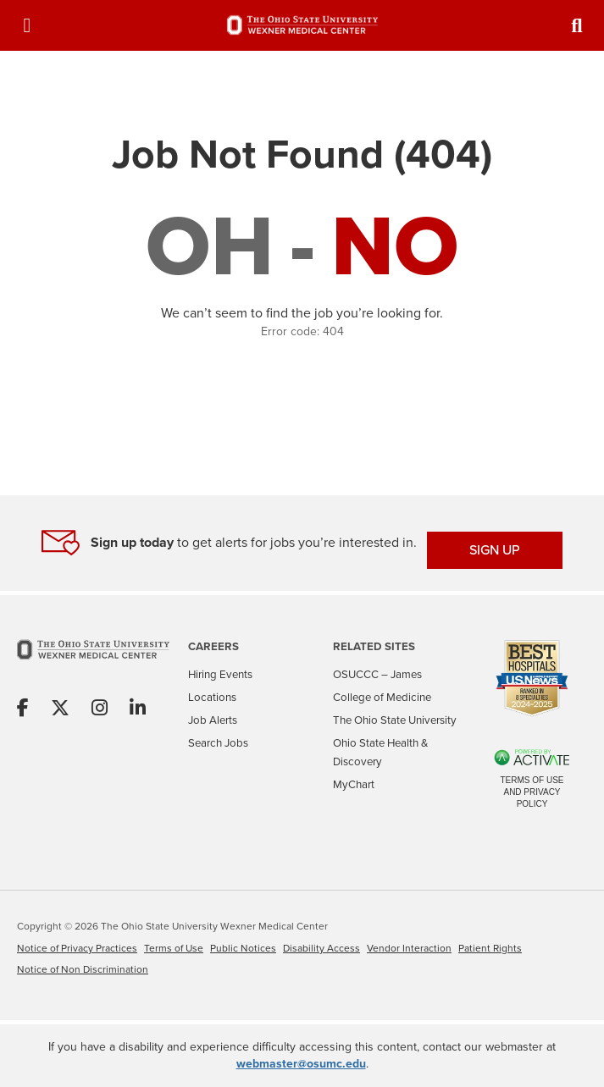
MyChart (353, 784)
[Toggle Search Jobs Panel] (577, 25)
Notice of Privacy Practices (77, 948)
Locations (212, 697)
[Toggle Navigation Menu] (27, 25)
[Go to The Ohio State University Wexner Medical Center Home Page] (93, 660)
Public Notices (243, 948)
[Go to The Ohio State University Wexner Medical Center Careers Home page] (302, 25)
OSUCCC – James (377, 674)
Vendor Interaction (409, 948)
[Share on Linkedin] (138, 709)
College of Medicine (382, 697)
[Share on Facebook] (23, 709)
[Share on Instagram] (99, 709)
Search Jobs (218, 743)
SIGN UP (494, 550)
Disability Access (321, 948)
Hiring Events (220, 674)
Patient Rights (490, 948)
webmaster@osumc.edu (301, 1064)
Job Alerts (212, 720)
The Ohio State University (395, 720)
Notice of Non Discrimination (82, 969)
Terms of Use (173, 948)
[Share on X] (60, 709)
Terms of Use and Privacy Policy (531, 791)
